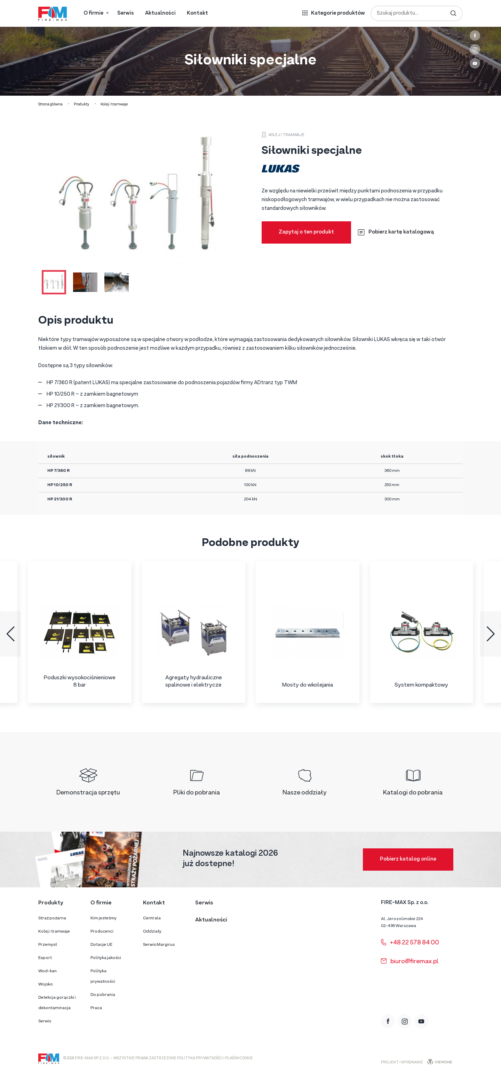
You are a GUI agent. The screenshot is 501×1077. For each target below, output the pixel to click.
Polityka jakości (105, 958)
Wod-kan (47, 971)
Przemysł (47, 945)
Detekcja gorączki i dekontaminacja (57, 1003)
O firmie (93, 13)
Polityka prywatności (102, 976)
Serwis (125, 13)
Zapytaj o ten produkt (306, 232)
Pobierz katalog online (408, 859)
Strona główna (50, 104)
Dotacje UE (101, 945)
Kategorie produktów (338, 13)
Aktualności (160, 13)
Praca (96, 1008)
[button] (10, 634)
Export (45, 958)
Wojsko (45, 984)
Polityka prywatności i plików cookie (215, 1058)
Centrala (152, 918)
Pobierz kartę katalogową (396, 232)
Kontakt (197, 13)
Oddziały (152, 931)
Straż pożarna (52, 918)
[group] (80, 632)
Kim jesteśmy (103, 918)
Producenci (101, 931)
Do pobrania (102, 995)
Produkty (81, 104)
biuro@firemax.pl (410, 961)
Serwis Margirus (159, 945)
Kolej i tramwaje (114, 104)
